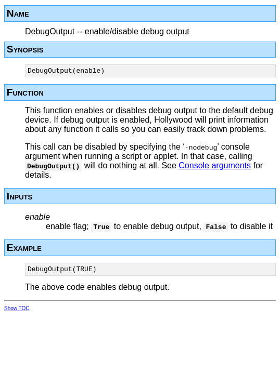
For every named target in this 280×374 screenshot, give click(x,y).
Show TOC (17, 311)
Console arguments (215, 167)
